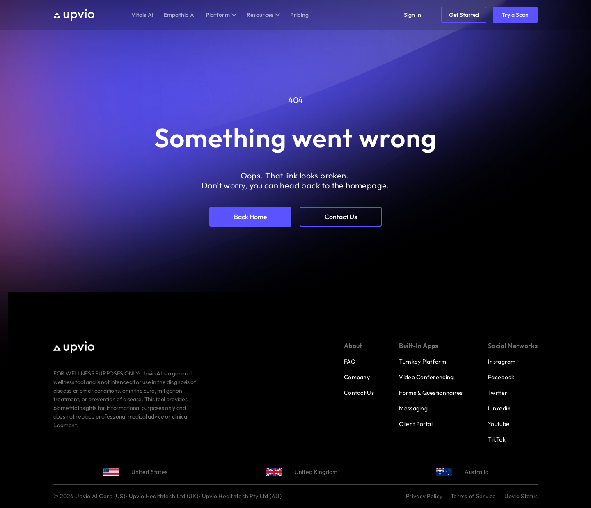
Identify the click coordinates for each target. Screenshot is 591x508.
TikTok (497, 439)
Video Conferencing (426, 377)
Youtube (498, 424)
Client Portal (416, 424)
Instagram (502, 361)
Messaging (413, 408)
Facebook (501, 377)
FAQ (349, 361)
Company (357, 377)
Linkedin (499, 408)
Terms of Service (473, 496)
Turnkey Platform (422, 361)
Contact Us (359, 392)
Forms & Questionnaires (431, 392)
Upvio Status (521, 496)
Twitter (497, 392)
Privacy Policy (424, 496)
